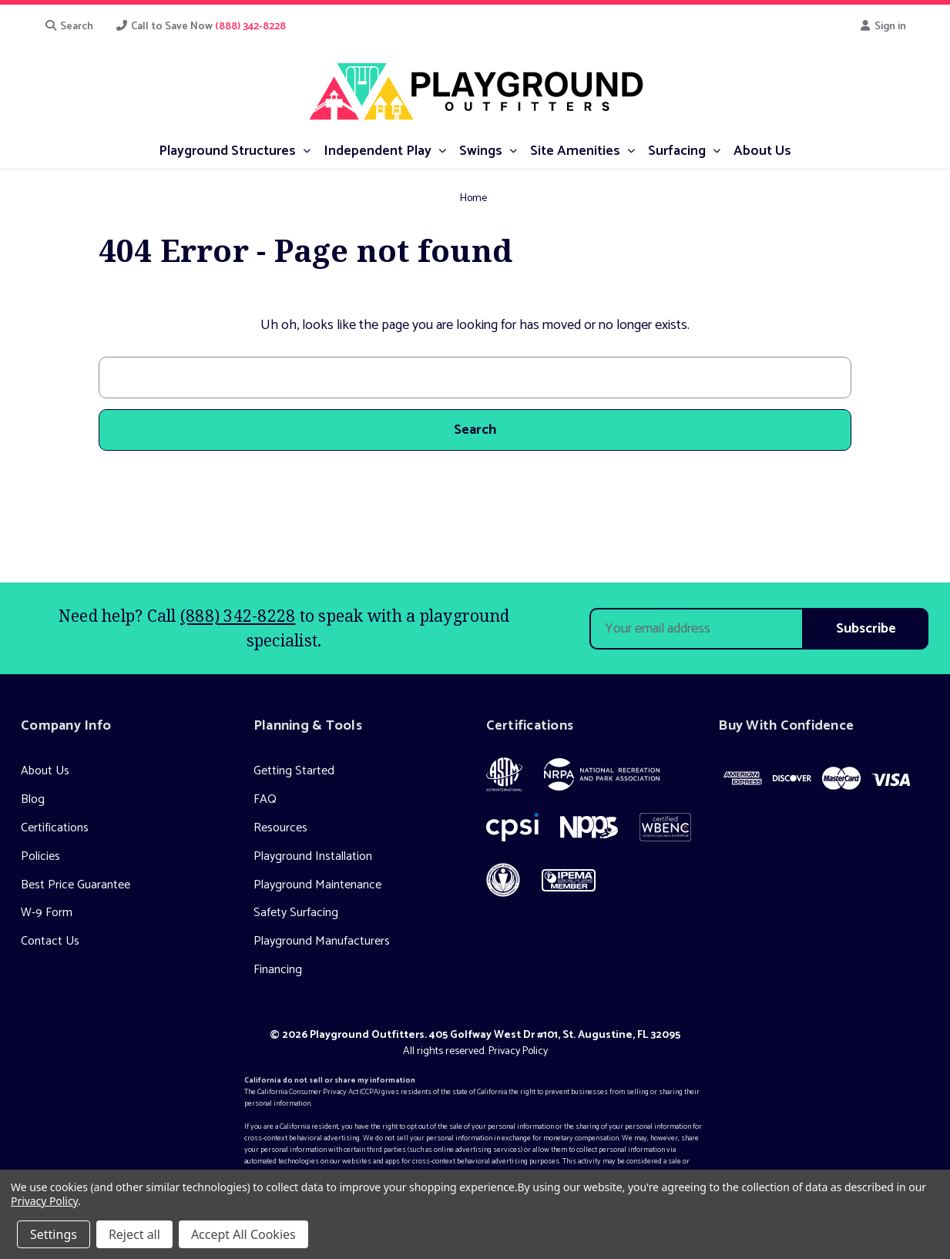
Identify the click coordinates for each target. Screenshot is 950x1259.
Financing (277, 969)
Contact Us (50, 941)
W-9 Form (46, 912)
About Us (45, 770)
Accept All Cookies (243, 1234)
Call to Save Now (200, 26)
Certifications (55, 828)
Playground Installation (312, 856)
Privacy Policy (518, 1051)
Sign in (882, 26)
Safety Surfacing (295, 912)
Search (69, 26)
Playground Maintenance (317, 885)
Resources (280, 828)
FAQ (265, 799)
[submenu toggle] (306, 150)
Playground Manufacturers (321, 941)
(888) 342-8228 (238, 615)
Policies (40, 856)
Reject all (134, 1234)
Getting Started (293, 770)
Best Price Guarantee (75, 885)
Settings (53, 1234)
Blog (33, 799)
